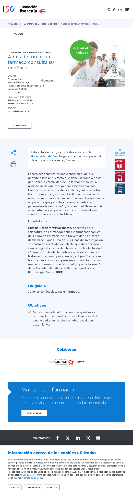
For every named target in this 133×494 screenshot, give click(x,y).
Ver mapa (47, 80)
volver (18, 33)
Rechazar (52, 487)
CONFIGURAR (28, 474)
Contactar (19, 125)
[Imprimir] (13, 164)
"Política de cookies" (32, 477)
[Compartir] (13, 152)
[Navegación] (127, 9)
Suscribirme (34, 413)
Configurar (33, 487)
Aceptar (15, 487)
